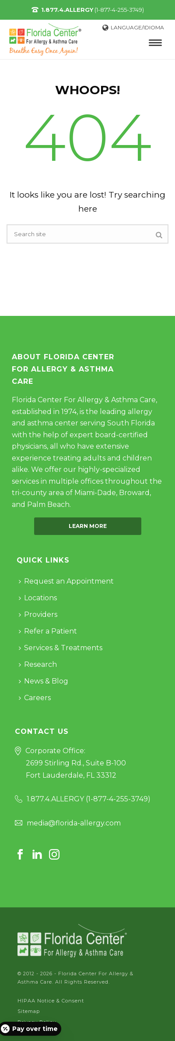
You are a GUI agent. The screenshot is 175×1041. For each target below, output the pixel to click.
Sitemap (29, 1011)
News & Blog (43, 681)
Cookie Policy (36, 1033)
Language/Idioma (133, 27)
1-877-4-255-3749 (118, 799)
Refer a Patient (48, 631)
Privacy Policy (37, 1022)
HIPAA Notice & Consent (51, 1001)
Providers (38, 614)
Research (38, 664)
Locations (38, 598)
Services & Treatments (60, 648)
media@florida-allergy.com (74, 823)
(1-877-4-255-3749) (92, 9)
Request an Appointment (66, 581)
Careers (35, 698)
